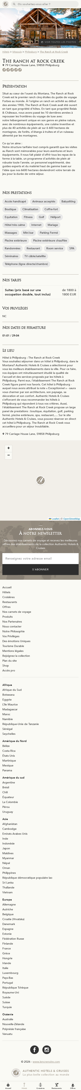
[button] (40, 480)
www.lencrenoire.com (46, 1062)
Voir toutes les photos (58, 42)
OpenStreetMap (71, 519)
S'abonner (40, 569)
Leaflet (54, 519)
